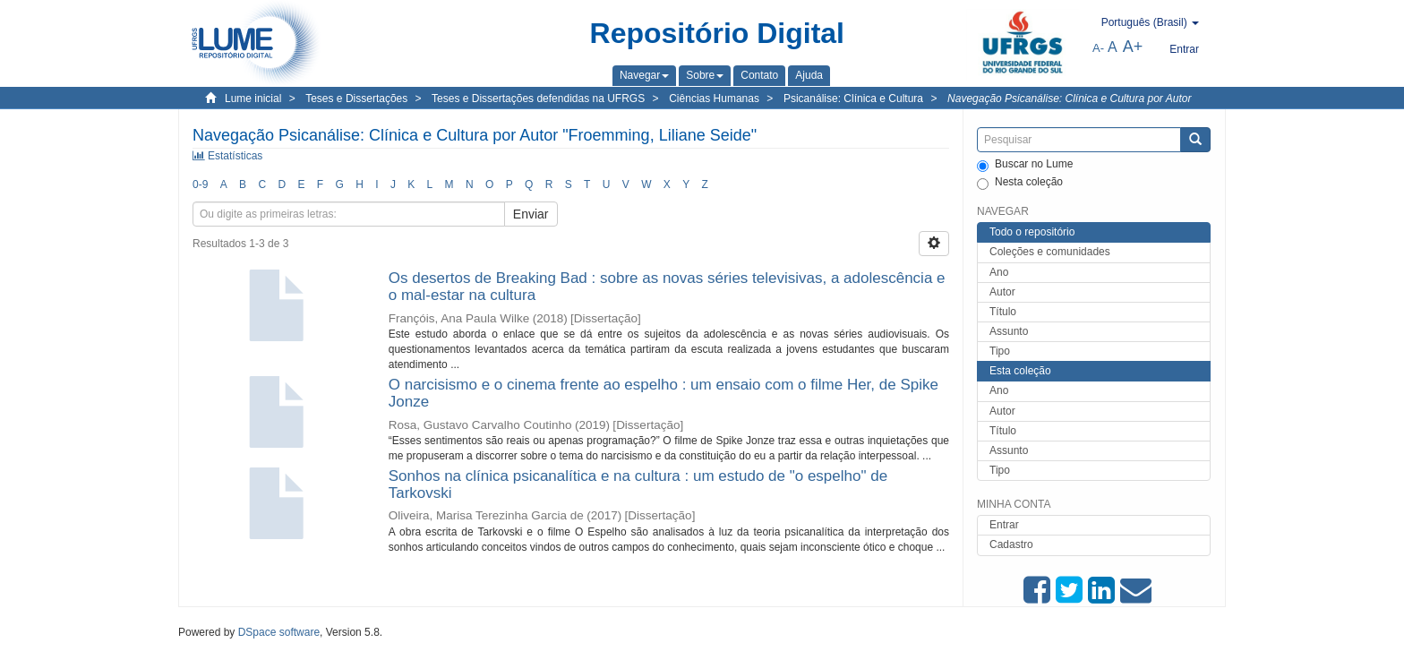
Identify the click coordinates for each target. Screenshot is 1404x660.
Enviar (531, 214)
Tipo (999, 351)
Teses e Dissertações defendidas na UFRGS (538, 98)
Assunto (1008, 331)
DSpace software (279, 632)
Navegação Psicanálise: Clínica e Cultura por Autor (1069, 98)
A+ (1133, 47)
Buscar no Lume (1025, 165)
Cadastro (1011, 544)
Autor (1002, 292)
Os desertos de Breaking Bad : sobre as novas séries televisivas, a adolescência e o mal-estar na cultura (667, 287)
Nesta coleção (1020, 183)
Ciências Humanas (714, 98)
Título (1002, 311)
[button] (644, 75)
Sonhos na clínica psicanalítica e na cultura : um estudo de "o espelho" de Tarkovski (638, 484)
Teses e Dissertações (356, 98)
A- (1098, 48)
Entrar (1004, 525)
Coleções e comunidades (1049, 251)
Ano (998, 272)
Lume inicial (253, 98)
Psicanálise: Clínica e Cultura (853, 98)
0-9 (200, 184)
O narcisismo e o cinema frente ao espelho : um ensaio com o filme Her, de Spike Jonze (663, 393)
